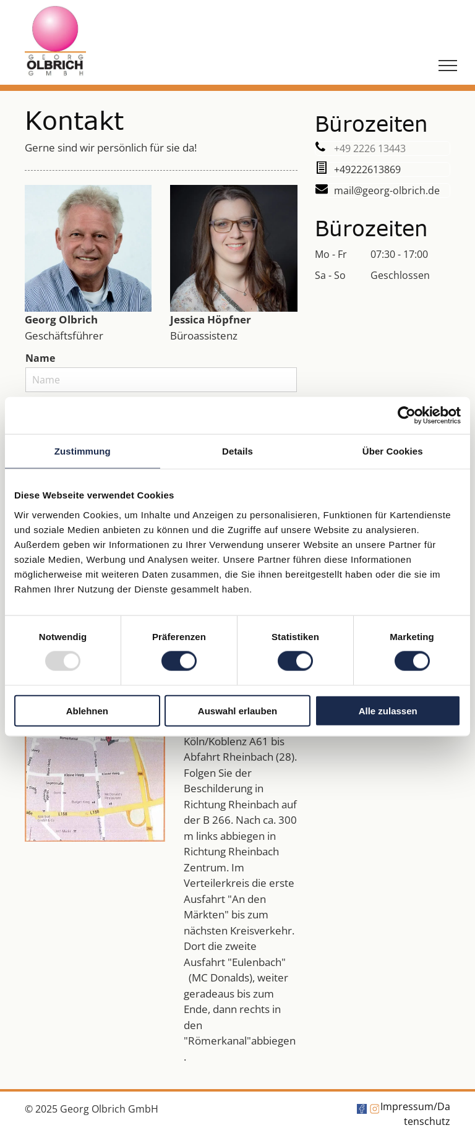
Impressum (407, 1106)
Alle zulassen (388, 710)
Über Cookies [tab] (392, 451)
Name (40, 358)
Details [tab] (237, 451)
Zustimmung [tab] (82, 451)
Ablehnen (87, 710)
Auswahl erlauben (237, 710)
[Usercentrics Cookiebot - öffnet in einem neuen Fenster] (407, 415)
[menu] (448, 65)
